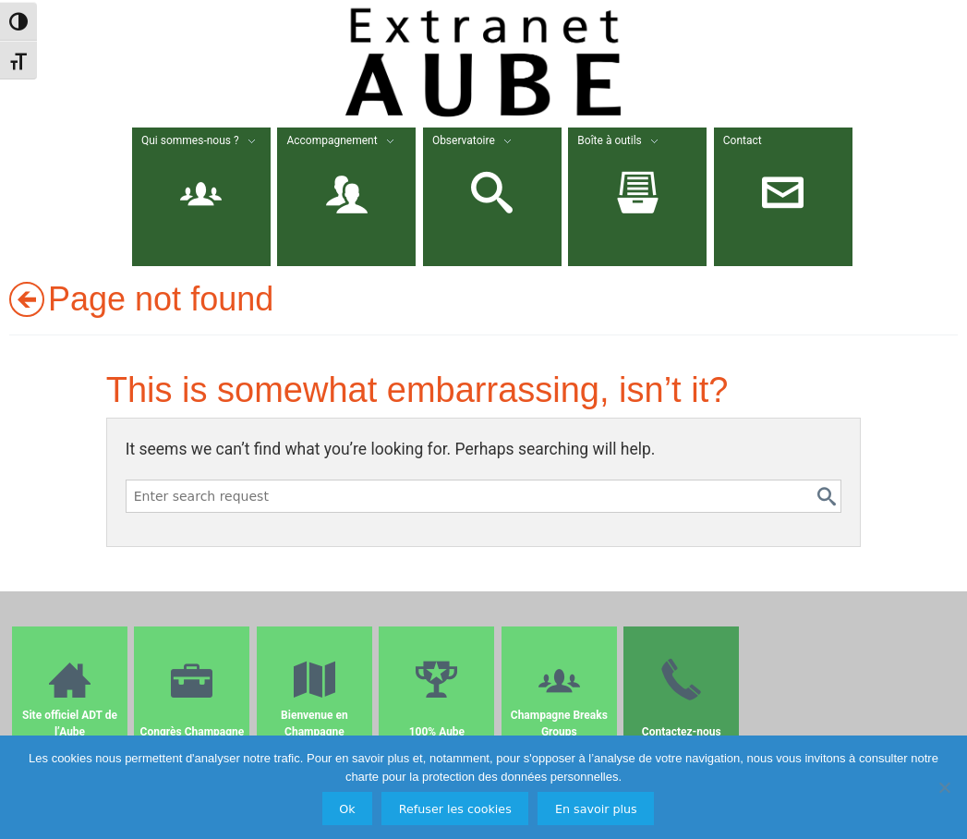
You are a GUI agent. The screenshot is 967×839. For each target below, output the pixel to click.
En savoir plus (596, 809)
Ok (347, 809)
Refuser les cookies (455, 809)
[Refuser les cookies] (944, 787)
